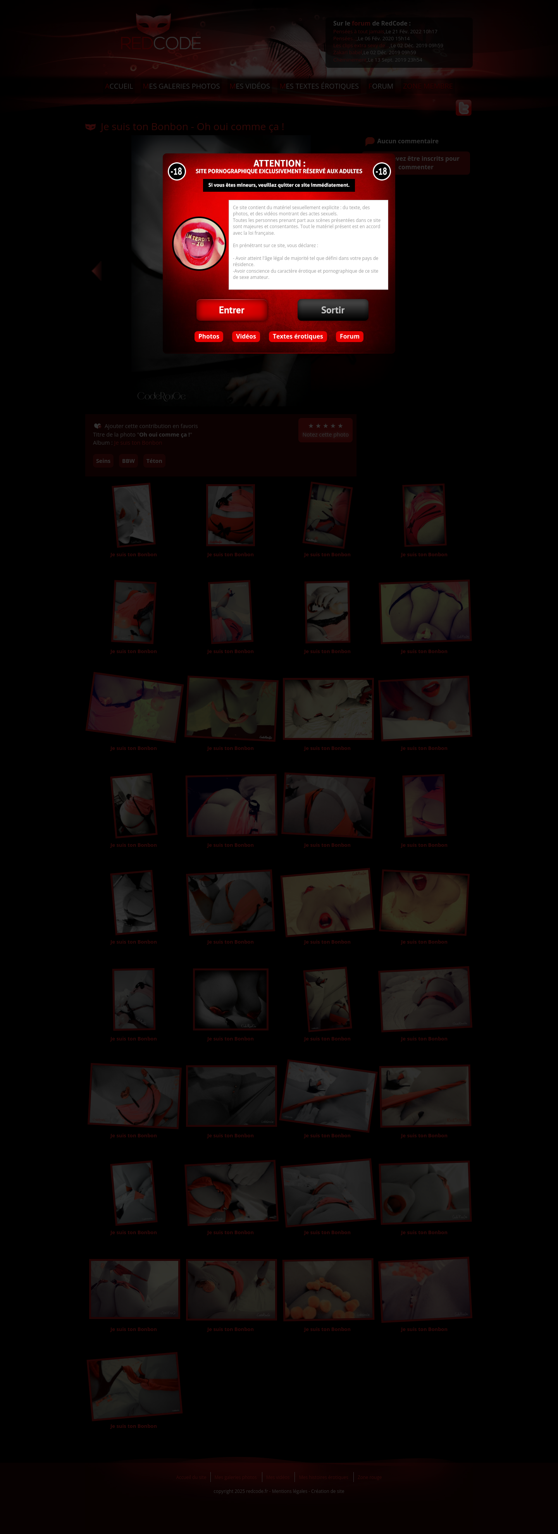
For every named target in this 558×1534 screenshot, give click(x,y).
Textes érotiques (298, 336)
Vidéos (246, 336)
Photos (208, 336)
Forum (350, 336)
